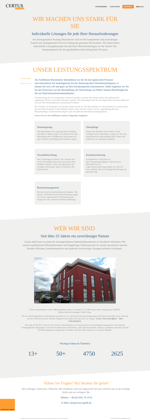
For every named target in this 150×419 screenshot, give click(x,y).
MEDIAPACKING (26, 83)
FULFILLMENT (25, 78)
